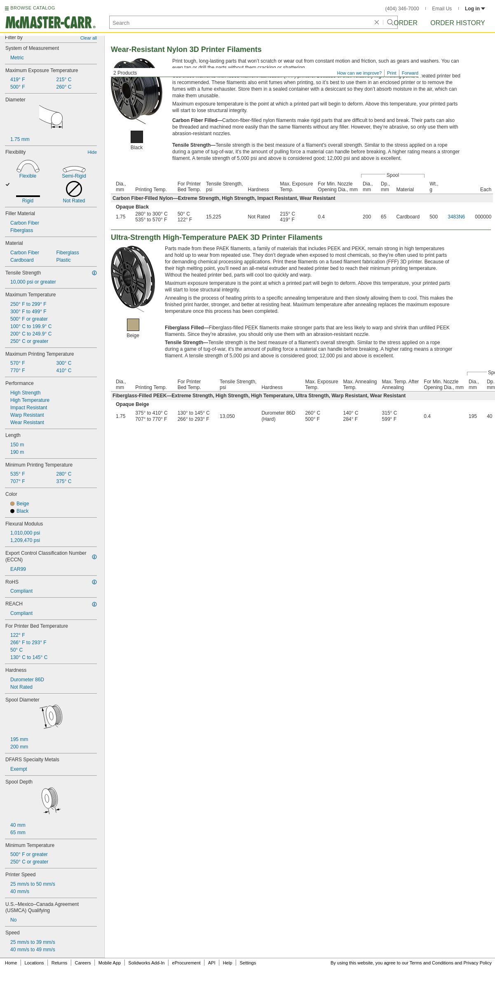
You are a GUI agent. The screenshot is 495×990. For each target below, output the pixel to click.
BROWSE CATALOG (32, 7)
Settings (247, 962)
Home (11, 962)
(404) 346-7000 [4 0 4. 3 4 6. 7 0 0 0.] (402, 9)
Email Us (442, 9)
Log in (475, 9)
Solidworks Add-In (146, 962)
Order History (457, 22)
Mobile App (110, 962)
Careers (83, 962)
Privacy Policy (478, 962)
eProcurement (186, 962)
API (212, 962)
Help (227, 962)
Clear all (88, 37)
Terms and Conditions (431, 962)
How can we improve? (359, 72)
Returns (60, 962)
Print (391, 72)
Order (406, 22)
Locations (34, 962)
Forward (410, 72)
